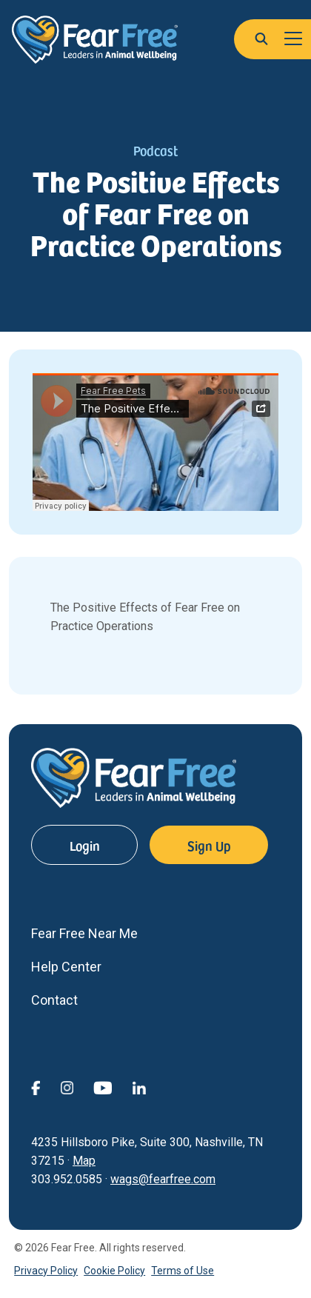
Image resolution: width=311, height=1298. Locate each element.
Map (84, 1161)
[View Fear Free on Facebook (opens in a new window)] (45, 1086)
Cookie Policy (114, 1271)
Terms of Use (182, 1271)
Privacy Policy (46, 1271)
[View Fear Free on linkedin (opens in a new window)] (149, 1086)
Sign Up (209, 845)
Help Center (66, 966)
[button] (261, 38)
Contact (54, 1000)
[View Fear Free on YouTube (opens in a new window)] (112, 1086)
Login (85, 845)
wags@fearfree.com (162, 1179)
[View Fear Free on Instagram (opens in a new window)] (76, 1086)
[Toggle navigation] (293, 39)
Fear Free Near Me (84, 933)
